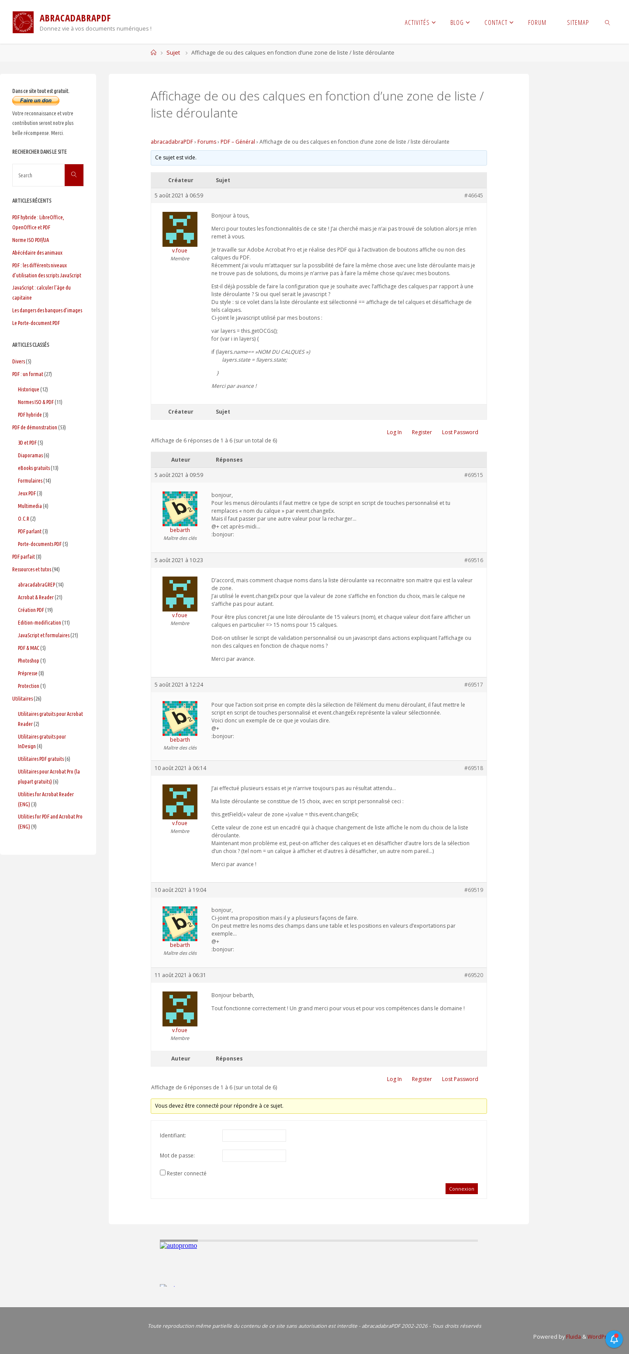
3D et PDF (27, 442)
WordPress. (601, 1336)
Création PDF (31, 610)
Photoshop (28, 660)
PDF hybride (30, 414)
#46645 (473, 195)
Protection (28, 686)
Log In (394, 432)
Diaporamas (30, 455)
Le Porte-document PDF (36, 323)
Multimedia (30, 506)
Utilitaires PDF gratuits (41, 759)
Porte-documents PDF (40, 544)
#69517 (473, 684)
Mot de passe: (177, 1155)
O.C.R (23, 518)
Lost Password (460, 432)
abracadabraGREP (36, 584)
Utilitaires (22, 698)
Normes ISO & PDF (36, 402)
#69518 (473, 768)
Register (422, 432)
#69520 (473, 975)
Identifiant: (173, 1135)
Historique (28, 389)
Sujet (173, 52)
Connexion (461, 1188)
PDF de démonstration (34, 427)
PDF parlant (29, 531)
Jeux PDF (27, 493)
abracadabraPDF (172, 141)
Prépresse (28, 673)
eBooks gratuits (34, 468)
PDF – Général (238, 141)
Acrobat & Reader (36, 597)
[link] (607, 22)
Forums (206, 141)
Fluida (571, 1336)
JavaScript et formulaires (43, 635)
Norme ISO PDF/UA (30, 240)
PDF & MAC (28, 648)
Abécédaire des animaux (37, 252)
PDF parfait (23, 556)
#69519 (473, 890)
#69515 (473, 475)
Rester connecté (187, 1173)
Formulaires (30, 480)
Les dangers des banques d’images (47, 310)
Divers (18, 361)
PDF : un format (27, 374)
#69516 (473, 560)
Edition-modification (39, 622)
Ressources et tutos (31, 569)
